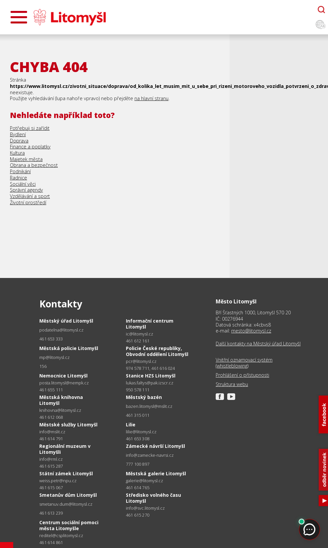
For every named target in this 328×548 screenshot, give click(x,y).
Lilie (130, 424)
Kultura (17, 153)
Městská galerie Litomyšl (156, 473)
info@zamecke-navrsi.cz (150, 455)
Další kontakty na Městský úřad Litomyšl (258, 344)
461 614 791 (51, 439)
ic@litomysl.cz (139, 334)
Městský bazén (144, 397)
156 (43, 366)
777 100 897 (137, 464)
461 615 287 (51, 466)
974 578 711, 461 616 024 (150, 368)
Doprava (19, 140)
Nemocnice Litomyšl (63, 375)
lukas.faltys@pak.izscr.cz (149, 383)
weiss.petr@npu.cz (58, 481)
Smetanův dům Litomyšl (68, 495)
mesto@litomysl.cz (251, 331)
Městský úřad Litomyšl (66, 321)
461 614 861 (51, 542)
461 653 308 (137, 439)
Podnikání (20, 171)
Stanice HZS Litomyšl (150, 375)
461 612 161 (137, 341)
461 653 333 (51, 339)
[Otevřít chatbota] (321, 9)
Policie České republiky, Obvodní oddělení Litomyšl (157, 351)
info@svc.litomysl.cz (145, 508)
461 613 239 (51, 513)
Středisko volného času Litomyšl (153, 498)
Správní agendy (26, 190)
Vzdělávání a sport (30, 196)
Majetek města (26, 159)
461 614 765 (137, 487)
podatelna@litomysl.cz (61, 330)
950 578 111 (137, 390)
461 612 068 (51, 417)
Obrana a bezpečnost (34, 165)
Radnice (18, 178)
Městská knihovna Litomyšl (61, 400)
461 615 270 (137, 515)
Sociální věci (23, 184)
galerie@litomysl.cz (144, 481)
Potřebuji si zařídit (30, 128)
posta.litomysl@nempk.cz (64, 383)
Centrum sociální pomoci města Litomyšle (68, 525)
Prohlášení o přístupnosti (242, 375)
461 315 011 (137, 415)
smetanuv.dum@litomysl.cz (65, 504)
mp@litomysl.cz (54, 357)
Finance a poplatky (30, 146)
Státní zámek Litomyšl (66, 473)
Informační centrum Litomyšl (149, 324)
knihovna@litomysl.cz (60, 410)
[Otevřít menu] (19, 17)
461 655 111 (51, 390)
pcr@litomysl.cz (141, 361)
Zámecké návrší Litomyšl (155, 446)
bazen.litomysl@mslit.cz (149, 406)
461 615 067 (51, 487)
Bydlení (18, 134)
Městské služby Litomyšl (68, 424)
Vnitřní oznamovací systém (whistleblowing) (244, 363)
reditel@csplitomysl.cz (61, 535)
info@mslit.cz (52, 432)
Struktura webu (232, 384)
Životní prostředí (28, 202)
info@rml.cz (51, 459)
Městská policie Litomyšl (68, 348)
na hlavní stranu (151, 98)
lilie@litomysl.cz (141, 432)
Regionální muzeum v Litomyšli (65, 449)
